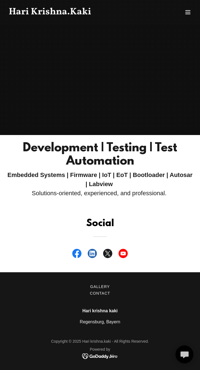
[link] (72, 12)
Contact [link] (100, 293)
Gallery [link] (100, 286)
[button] (187, 12)
